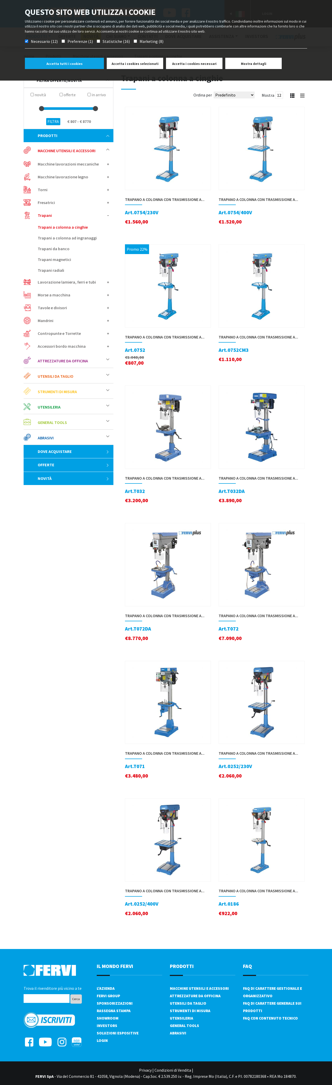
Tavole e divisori (52, 307)
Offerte (73, 464)
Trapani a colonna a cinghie (63, 227)
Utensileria (49, 407)
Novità (73, 478)
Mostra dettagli (253, 64)
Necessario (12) (44, 41)
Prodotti (73, 135)
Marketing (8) (151, 41)
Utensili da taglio (55, 376)
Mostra (268, 95)
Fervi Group (108, 995)
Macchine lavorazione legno (63, 176)
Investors (107, 1025)
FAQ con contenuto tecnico (270, 1018)
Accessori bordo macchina (62, 346)
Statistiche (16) (116, 41)
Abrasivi (46, 437)
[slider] (41, 108)
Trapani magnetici (54, 259)
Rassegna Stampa (114, 1010)
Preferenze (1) (80, 41)
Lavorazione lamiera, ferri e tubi (67, 282)
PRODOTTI (182, 966)
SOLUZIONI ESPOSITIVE (118, 1033)
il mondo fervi (115, 966)
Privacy (145, 1070)
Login (102, 1040)
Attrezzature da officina (63, 360)
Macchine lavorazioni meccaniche (68, 164)
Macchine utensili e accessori (66, 150)
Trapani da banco (54, 248)
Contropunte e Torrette (59, 333)
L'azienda (106, 988)
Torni (42, 189)
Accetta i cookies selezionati (135, 64)
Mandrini (45, 320)
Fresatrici (46, 202)
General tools (52, 422)
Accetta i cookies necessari (194, 64)
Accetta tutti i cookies (64, 64)
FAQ (247, 966)
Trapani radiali (51, 270)
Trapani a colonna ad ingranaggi (67, 237)
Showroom (108, 1018)
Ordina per (202, 95)
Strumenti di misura (57, 391)
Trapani (45, 215)
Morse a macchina (54, 294)
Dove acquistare (73, 451)
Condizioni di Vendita (172, 1070)
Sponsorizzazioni (115, 1003)
